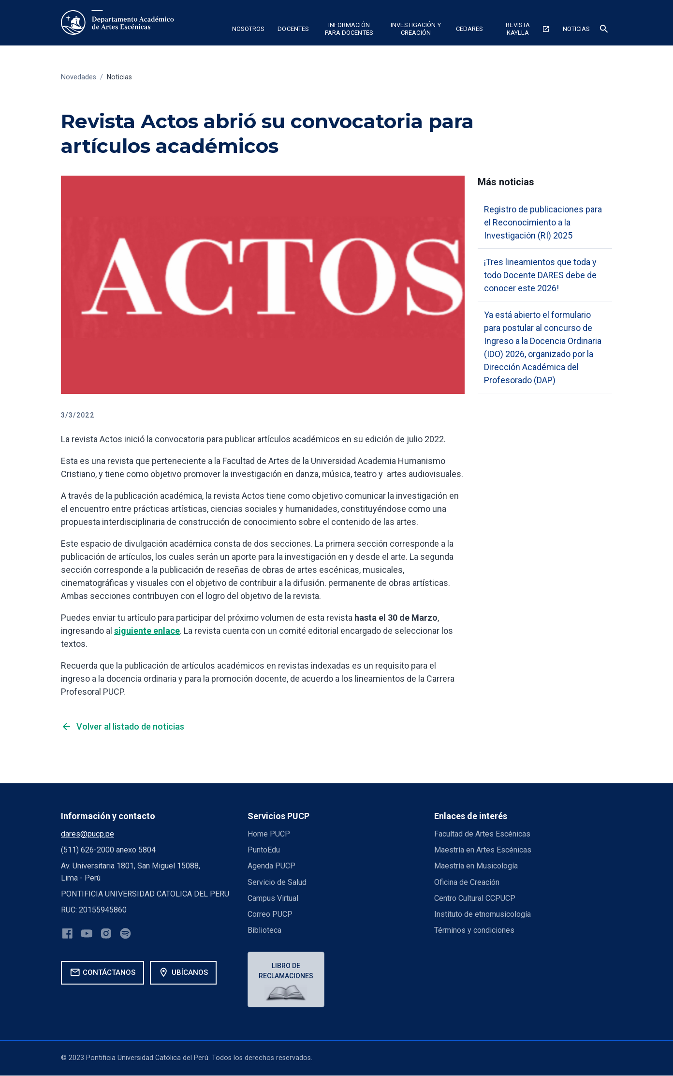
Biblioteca (264, 930)
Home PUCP (269, 833)
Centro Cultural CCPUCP (474, 898)
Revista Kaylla (527, 28)
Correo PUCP (270, 914)
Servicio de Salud (277, 882)
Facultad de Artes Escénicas (482, 833)
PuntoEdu (264, 849)
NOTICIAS (576, 28)
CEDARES (469, 28)
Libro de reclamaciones (286, 971)
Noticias (119, 77)
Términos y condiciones (474, 930)
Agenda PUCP (271, 865)
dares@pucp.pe (87, 833)
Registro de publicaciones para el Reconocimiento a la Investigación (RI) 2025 (543, 222)
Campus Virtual (273, 898)
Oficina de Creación (466, 882)
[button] (248, 30)
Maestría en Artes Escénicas (482, 849)
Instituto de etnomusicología (482, 914)
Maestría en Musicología (476, 865)
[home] (119, 22)
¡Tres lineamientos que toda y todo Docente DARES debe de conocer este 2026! (540, 275)
